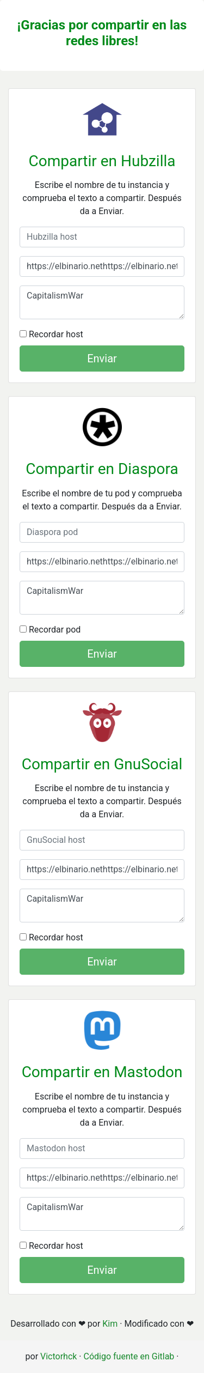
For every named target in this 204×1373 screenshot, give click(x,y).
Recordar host (51, 334)
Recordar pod (50, 629)
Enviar (102, 358)
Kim (110, 1324)
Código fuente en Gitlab (129, 1356)
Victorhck (58, 1356)
